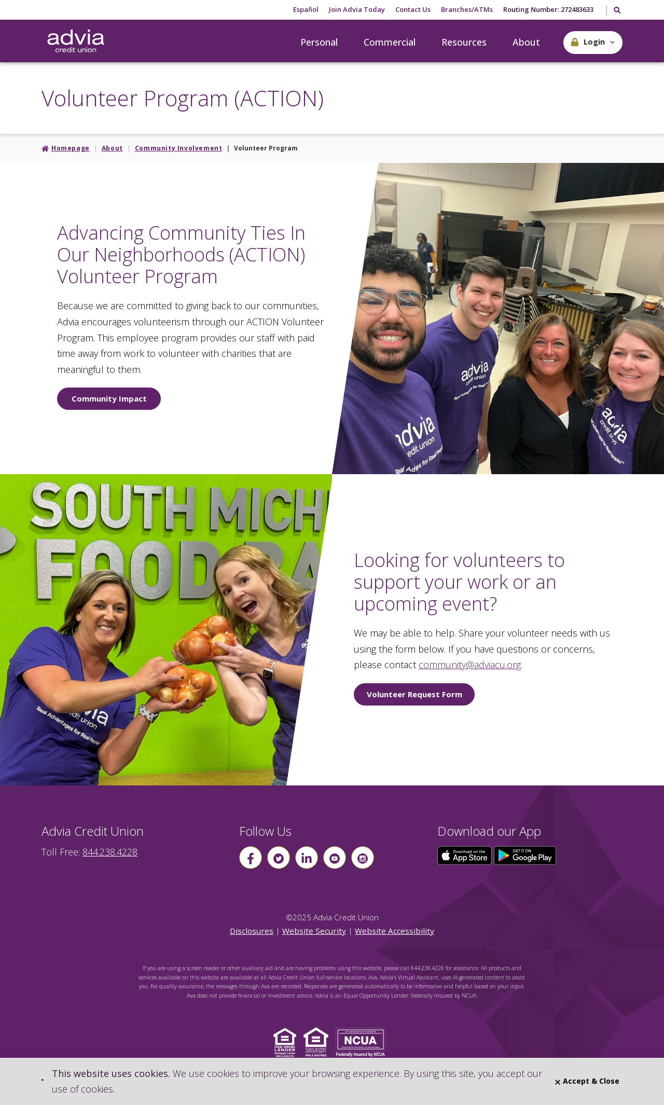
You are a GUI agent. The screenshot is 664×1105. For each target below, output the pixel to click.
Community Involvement (179, 148)
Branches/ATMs (467, 9)
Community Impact (109, 398)
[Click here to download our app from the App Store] (465, 854)
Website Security (314, 931)
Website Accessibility (394, 931)
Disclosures (251, 931)
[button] (592, 42)
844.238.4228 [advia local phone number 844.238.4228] (109, 852)
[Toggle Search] (616, 11)
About (526, 42)
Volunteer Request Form (414, 694)
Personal (319, 42)
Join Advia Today (357, 9)
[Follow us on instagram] (362, 857)
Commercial (390, 42)
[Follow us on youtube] (334, 857)
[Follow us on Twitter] (278, 857)
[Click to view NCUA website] (363, 1041)
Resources (464, 42)
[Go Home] (76, 41)
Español (306, 9)
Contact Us (413, 9)
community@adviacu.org (470, 664)
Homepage (70, 148)
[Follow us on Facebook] (250, 857)
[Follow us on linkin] (306, 857)
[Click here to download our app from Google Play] (525, 854)
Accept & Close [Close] (587, 1081)
